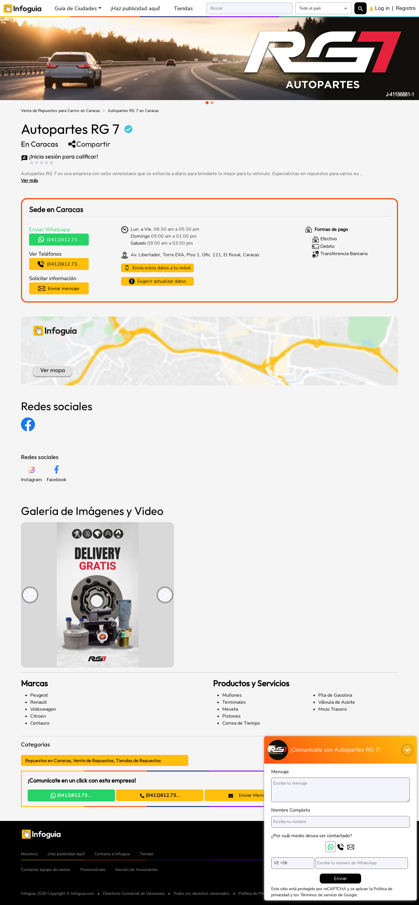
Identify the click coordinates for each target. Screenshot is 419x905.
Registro (406, 8)
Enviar (340, 878)
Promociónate (92, 869)
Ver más (29, 180)
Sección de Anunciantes (136, 869)
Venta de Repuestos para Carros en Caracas (60, 110)
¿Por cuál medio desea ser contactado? (311, 836)
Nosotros (29, 854)
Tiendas (183, 8)
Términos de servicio (318, 895)
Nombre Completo (290, 810)
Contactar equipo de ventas (45, 869)
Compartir (89, 144)
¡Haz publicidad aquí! (135, 8)
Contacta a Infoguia (112, 854)
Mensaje (280, 772)
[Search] (249, 8)
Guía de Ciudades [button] (76, 8)
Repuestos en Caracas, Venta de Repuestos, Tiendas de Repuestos (93, 760)
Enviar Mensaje (249, 795)
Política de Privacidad (258, 893)
